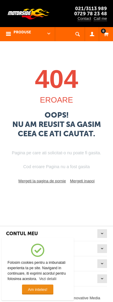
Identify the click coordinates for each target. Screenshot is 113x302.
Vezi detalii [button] (47, 279)
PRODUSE (22, 32)
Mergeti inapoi (82, 181)
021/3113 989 (91, 8)
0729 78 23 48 (90, 14)
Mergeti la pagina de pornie (42, 181)
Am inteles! (37, 289)
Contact (84, 18)
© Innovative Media (83, 298)
